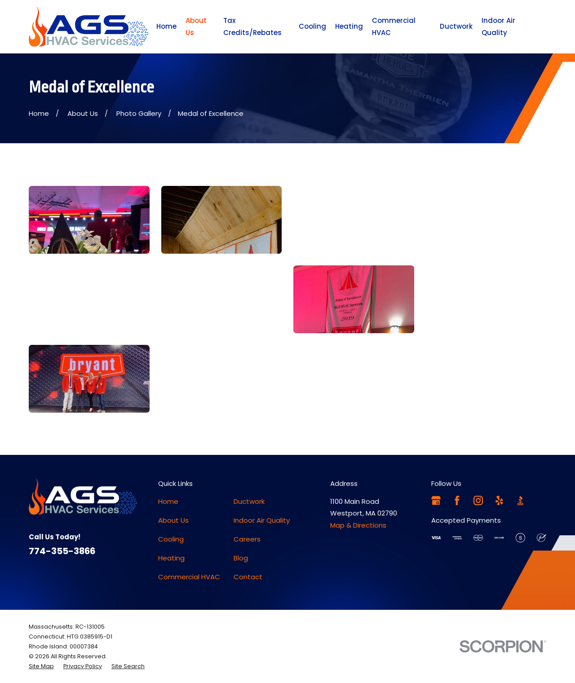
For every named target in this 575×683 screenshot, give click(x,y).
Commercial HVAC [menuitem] (394, 26)
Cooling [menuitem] (312, 26)
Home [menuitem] (166, 26)
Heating (171, 558)
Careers (247, 539)
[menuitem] (41, 666)
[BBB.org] (520, 500)
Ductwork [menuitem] (456, 26)
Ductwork (249, 501)
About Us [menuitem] (196, 26)
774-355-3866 (62, 551)
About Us (173, 520)
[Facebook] (457, 500)
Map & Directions (358, 525)
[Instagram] (478, 500)
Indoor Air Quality (262, 520)
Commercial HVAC (189, 577)
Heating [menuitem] (349, 26)
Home (168, 501)
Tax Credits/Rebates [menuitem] (252, 26)
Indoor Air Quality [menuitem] (498, 26)
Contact (248, 577)
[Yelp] (499, 500)
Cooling (171, 539)
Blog (241, 558)
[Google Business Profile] (436, 500)
